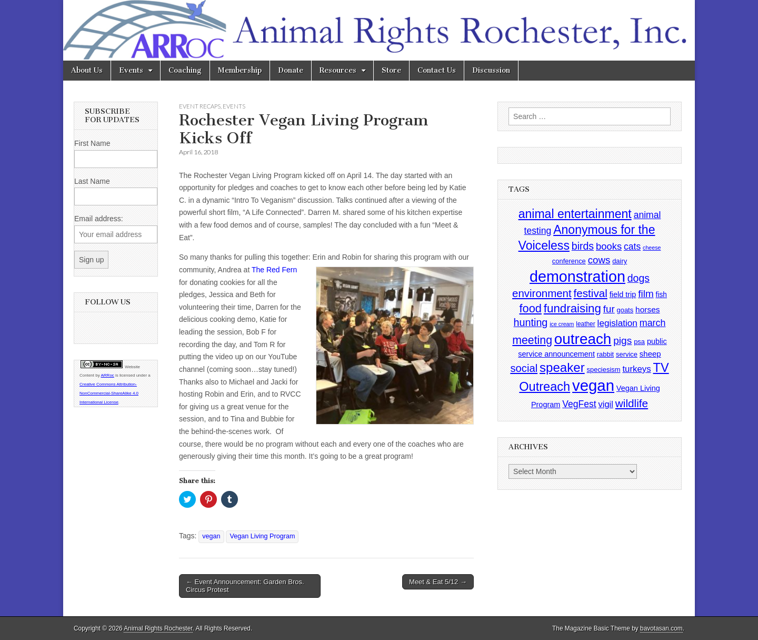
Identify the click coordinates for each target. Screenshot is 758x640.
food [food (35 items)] (530, 308)
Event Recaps (200, 106)
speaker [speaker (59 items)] (562, 367)
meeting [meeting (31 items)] (532, 340)
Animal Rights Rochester (158, 628)
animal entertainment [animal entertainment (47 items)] (575, 214)
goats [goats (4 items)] (625, 310)
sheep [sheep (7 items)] (650, 353)
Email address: (98, 218)
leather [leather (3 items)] (585, 324)
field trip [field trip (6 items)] (623, 294)
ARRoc (107, 375)
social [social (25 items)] (523, 368)
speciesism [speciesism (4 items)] (604, 369)
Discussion (491, 70)
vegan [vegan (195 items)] (593, 385)
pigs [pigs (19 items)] (622, 340)
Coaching (185, 70)
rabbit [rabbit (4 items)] (605, 354)
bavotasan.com (661, 628)
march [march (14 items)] (653, 323)
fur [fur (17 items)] (609, 308)
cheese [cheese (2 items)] (652, 247)
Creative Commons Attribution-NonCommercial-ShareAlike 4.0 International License (108, 393)
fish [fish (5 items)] (661, 295)
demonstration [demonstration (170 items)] (577, 276)
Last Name (92, 181)
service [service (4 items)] (626, 354)
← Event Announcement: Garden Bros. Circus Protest (245, 586)
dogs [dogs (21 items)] (638, 278)
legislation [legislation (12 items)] (617, 323)
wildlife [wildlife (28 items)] (631, 403)
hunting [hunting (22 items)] (531, 322)
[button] (395, 346)
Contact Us (436, 70)
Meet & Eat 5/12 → (438, 582)
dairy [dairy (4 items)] (619, 261)
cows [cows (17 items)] (599, 259)
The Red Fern (274, 269)
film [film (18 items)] (645, 293)
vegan (211, 536)
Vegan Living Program (262, 536)
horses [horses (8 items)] (647, 309)
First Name (92, 143)
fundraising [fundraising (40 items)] (572, 308)
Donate (290, 70)
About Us (87, 70)
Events (131, 70)
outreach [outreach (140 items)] (582, 339)
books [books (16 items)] (609, 246)
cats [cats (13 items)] (632, 246)
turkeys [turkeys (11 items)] (636, 369)
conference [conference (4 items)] (569, 261)
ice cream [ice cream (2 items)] (562, 324)
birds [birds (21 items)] (583, 246)
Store (391, 70)
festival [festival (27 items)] (590, 293)
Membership (240, 70)
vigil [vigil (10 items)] (606, 404)
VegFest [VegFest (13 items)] (579, 404)
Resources (338, 70)
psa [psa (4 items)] (639, 342)
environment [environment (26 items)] (542, 293)
